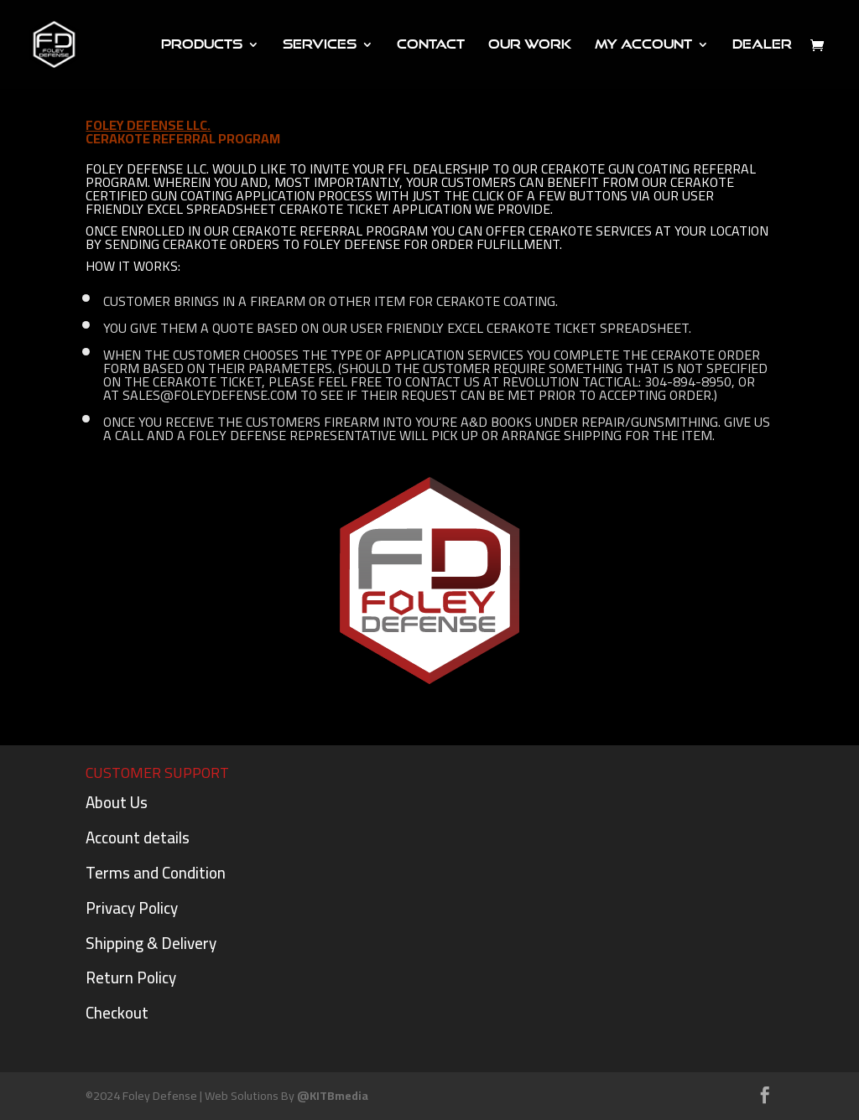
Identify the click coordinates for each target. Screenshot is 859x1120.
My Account (643, 45)
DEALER (762, 45)
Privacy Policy (132, 908)
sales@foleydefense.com (209, 394)
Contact (431, 45)
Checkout (117, 1013)
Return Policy (131, 977)
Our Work (529, 45)
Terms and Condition (156, 873)
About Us (117, 802)
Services (320, 45)
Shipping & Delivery (151, 943)
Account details (138, 837)
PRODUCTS (201, 45)
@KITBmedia (332, 1096)
